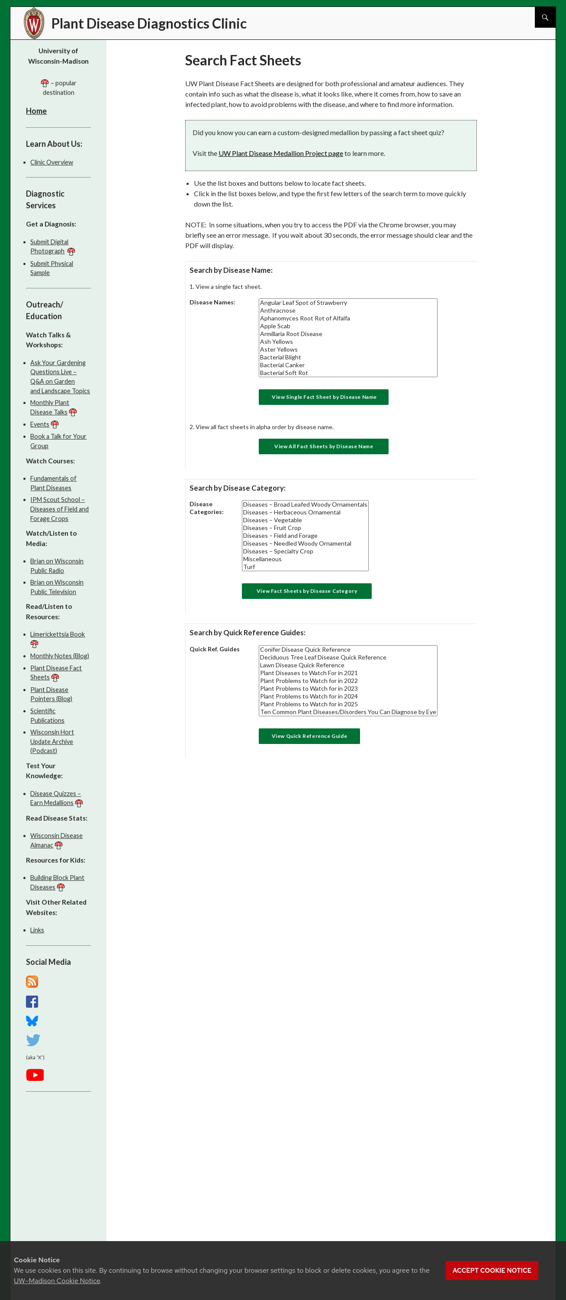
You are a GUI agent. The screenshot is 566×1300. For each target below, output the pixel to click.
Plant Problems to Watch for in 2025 (348, 704)
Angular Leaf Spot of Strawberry (348, 303)
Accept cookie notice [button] (492, 1270)
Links (37, 930)
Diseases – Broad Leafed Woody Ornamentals (305, 504)
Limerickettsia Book (57, 634)
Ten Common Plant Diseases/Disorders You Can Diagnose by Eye (348, 712)
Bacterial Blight (348, 357)
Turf (305, 567)
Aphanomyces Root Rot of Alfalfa (348, 318)
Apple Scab (348, 326)
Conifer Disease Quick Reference (348, 649)
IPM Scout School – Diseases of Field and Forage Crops (59, 509)
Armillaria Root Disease (348, 334)
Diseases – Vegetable (305, 520)
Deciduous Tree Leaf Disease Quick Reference (348, 657)
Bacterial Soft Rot (348, 373)
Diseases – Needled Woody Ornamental (305, 543)
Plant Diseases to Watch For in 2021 (348, 673)
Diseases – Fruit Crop (305, 528)
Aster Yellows (348, 349)
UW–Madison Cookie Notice (57, 1280)
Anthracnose (348, 310)
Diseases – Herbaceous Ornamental (305, 512)
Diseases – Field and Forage (305, 536)
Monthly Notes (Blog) (59, 656)
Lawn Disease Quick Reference (348, 665)
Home (36, 111)
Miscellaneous (305, 559)
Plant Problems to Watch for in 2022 (348, 681)
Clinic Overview (51, 162)
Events (39, 424)
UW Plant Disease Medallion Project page (281, 153)
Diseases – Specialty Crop (305, 551)
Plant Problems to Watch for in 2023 (348, 688)
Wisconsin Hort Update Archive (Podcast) (52, 741)
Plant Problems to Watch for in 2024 (348, 696)
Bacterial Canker (348, 365)
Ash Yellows (348, 342)
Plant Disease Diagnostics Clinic (149, 23)
